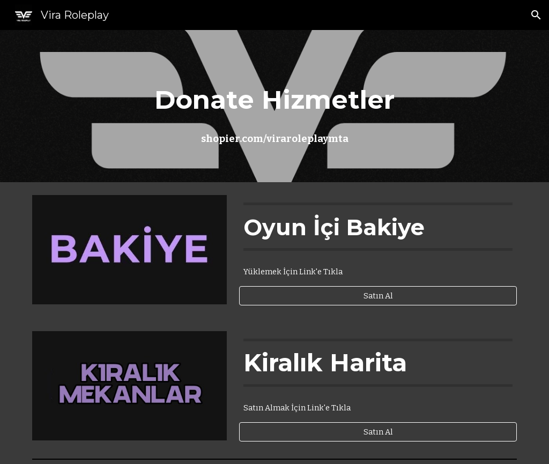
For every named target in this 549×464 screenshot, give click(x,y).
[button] (536, 15)
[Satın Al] (378, 295)
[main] (274, 106)
